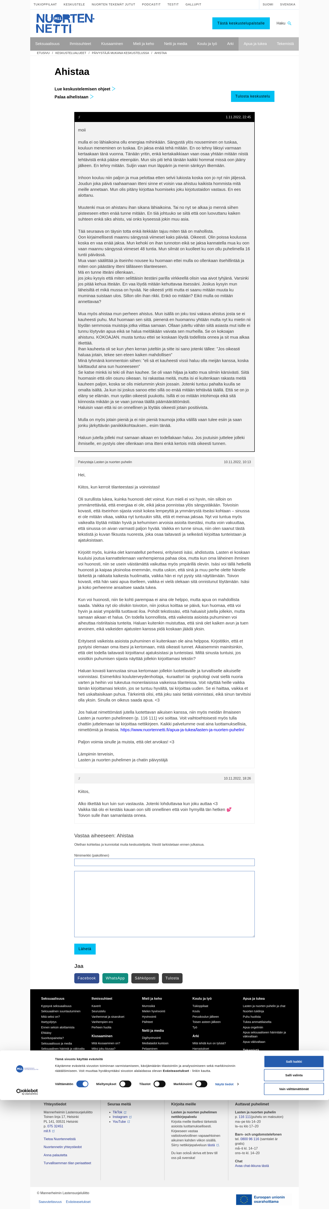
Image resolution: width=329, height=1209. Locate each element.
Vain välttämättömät (294, 1198)
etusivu (43, 53)
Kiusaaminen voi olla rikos (108, 1063)
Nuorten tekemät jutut (113, 4)
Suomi (268, 4)
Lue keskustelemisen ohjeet (85, 89)
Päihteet (147, 1022)
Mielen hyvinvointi (153, 1011)
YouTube (119, 1121)
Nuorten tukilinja (253, 1011)
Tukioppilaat (45, 4)
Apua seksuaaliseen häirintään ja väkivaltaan (264, 1034)
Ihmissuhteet (101, 998)
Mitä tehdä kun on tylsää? (209, 1043)
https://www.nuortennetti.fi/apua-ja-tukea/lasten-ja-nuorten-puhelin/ (182, 729)
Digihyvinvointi (151, 1037)
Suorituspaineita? (52, 1038)
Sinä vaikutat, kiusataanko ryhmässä (108, 1055)
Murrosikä (148, 1006)
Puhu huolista (252, 1016)
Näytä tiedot (224, 1193)
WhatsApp (115, 978)
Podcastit (151, 4)
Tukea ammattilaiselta (257, 1022)
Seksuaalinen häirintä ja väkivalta (63, 1048)
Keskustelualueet (70, 53)
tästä (211, 1145)
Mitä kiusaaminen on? (105, 1043)
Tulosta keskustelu (252, 96)
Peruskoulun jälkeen (205, 1016)
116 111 (245, 1117)
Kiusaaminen (101, 1036)
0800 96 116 (249, 1139)
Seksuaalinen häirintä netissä (161, 1070)
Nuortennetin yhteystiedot (63, 1147)
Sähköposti (145, 978)
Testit (173, 4)
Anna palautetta (55, 1155)
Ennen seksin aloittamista (57, 1027)
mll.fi (47, 1131)
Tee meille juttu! (253, 1063)
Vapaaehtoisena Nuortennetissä (264, 1068)
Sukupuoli (47, 1054)
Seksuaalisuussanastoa (56, 1059)
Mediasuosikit (151, 1080)
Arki (195, 1036)
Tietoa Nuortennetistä (60, 1139)
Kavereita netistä (153, 1059)
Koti (194, 1054)
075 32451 (55, 1126)
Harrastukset (200, 1048)
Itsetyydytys (48, 1022)
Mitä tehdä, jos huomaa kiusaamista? (106, 1080)
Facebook (87, 978)
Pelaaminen (150, 1048)
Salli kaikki (294, 1170)
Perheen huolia (101, 1027)
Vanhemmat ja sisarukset (107, 1016)
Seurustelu (98, 1011)
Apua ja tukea (254, 998)
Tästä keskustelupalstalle (241, 23)
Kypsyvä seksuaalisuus (56, 1006)
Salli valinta (294, 1184)
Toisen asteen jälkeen (206, 1022)
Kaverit (96, 1006)
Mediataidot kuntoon (155, 1043)
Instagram (120, 1117)
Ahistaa (160, 53)
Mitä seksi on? (50, 1016)
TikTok (117, 1112)
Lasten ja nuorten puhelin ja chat (264, 1006)
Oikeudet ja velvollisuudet (209, 1059)
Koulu (196, 1011)
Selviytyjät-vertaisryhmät (107, 1073)
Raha (195, 1064)
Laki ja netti (149, 1075)
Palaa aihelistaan (74, 97)
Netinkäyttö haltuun (154, 1054)
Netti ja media (153, 1030)
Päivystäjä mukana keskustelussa (120, 53)
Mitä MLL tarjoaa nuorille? (260, 1057)
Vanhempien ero (102, 1022)
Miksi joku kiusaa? (103, 1048)
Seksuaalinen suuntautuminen (61, 1011)
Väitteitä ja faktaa (52, 1064)
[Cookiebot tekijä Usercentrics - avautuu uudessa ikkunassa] (27, 1201)
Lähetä (84, 949)
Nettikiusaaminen (153, 1064)
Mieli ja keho (152, 998)
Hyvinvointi (149, 1016)
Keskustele (74, 4)
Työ (194, 1027)
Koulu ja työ (202, 998)
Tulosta (172, 978)
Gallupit (193, 4)
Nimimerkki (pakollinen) (91, 855)
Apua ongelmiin (253, 1027)
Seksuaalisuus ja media (56, 1043)
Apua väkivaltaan (254, 1041)
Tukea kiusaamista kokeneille (110, 1068)
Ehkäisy (46, 1032)
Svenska (287, 4)
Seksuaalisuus (52, 998)
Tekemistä (251, 1050)
